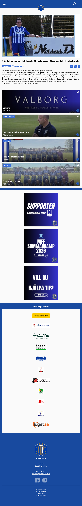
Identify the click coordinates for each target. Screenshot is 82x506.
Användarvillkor (41, 491)
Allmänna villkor (41, 489)
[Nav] (4, 3)
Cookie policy (41, 493)
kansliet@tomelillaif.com (41, 474)
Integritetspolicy (41, 495)
